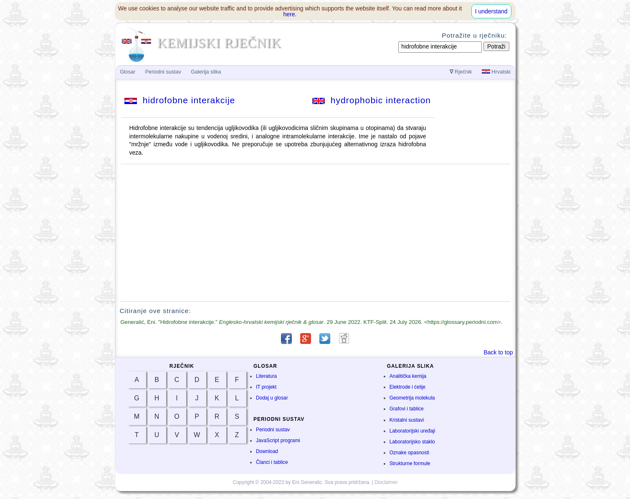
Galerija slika (206, 72)
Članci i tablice (272, 462)
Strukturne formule (410, 463)
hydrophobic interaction (371, 100)
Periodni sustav (273, 430)
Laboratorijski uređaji (412, 431)
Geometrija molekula (412, 398)
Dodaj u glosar (272, 398)
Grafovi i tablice (407, 409)
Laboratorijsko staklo (412, 442)
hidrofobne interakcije (179, 100)
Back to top (498, 352)
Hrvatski (496, 72)
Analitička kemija (408, 376)
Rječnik (461, 72)
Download (267, 451)
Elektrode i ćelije (408, 387)
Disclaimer (386, 482)
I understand (491, 11)
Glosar (127, 72)
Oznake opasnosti (409, 453)
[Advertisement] (315, 232)
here (289, 14)
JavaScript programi (278, 440)
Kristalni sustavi (407, 420)
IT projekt (266, 387)
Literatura (266, 376)
